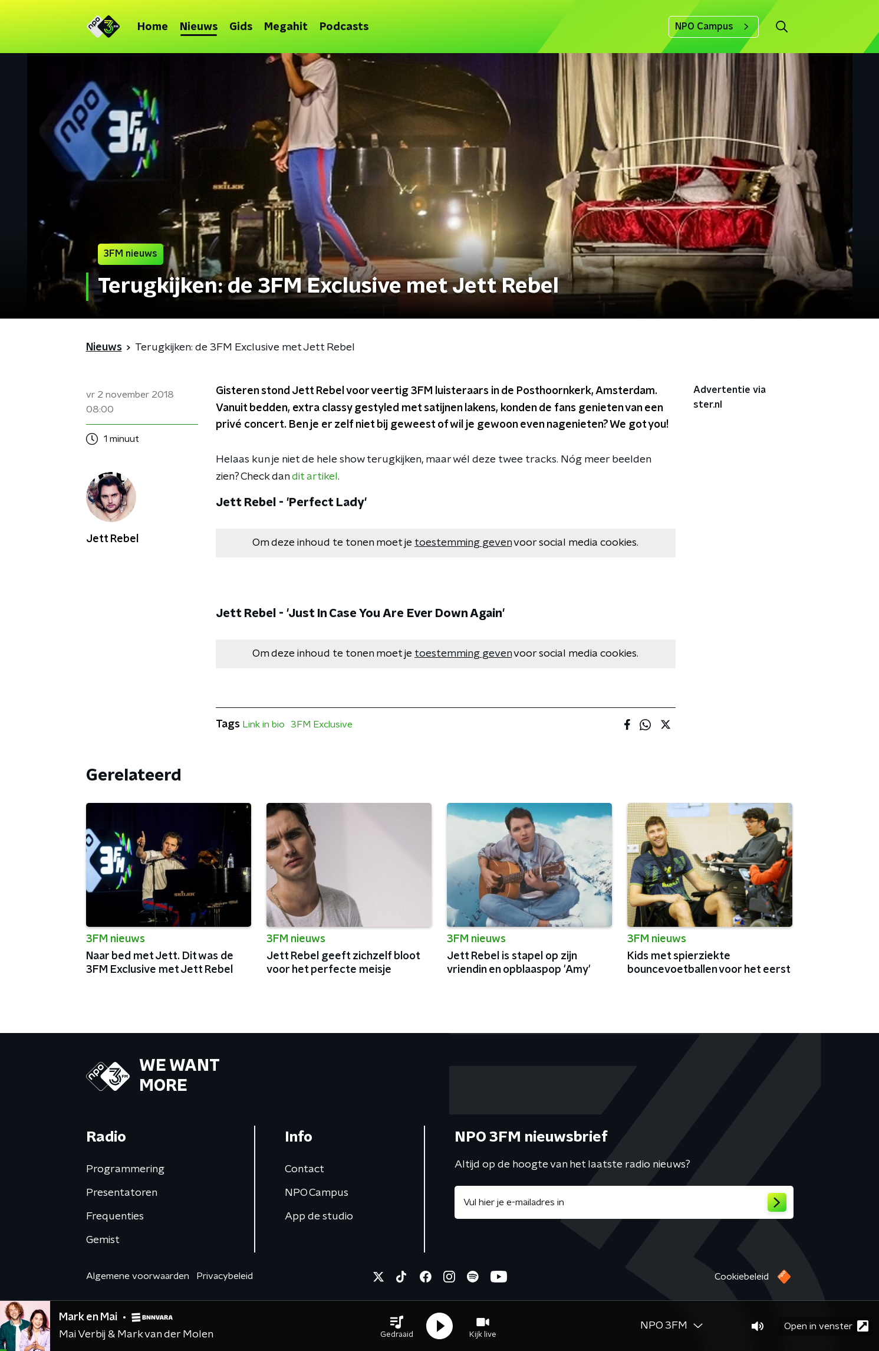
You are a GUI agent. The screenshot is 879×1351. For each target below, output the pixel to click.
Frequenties (115, 1216)
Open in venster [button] (826, 1326)
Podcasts (344, 27)
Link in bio (263, 724)
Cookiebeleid (742, 1276)
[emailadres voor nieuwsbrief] (624, 1202)
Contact (304, 1169)
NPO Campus (713, 26)
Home (152, 27)
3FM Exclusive (322, 724)
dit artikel (315, 476)
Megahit (286, 27)
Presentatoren (121, 1193)
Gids (240, 27)
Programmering (125, 1169)
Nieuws (199, 27)
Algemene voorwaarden (137, 1276)
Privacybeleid (224, 1276)
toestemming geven (463, 542)
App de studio (319, 1216)
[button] (397, 1326)
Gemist (103, 1240)
